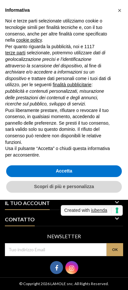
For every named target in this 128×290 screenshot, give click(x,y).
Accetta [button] (64, 170)
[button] (119, 10)
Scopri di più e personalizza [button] (64, 186)
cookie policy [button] (29, 40)
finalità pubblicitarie (72, 84)
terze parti (15, 52)
